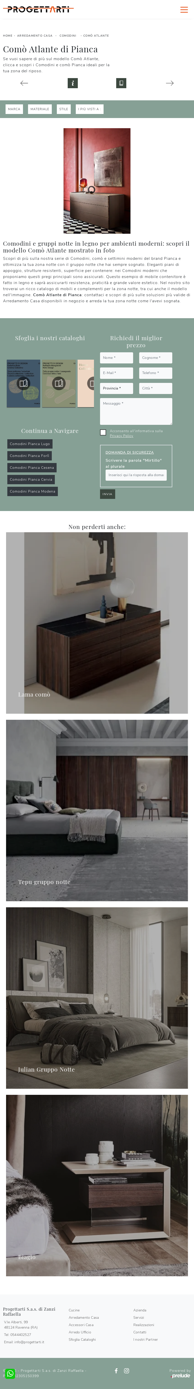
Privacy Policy (121, 436)
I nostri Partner (145, 1339)
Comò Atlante (96, 36)
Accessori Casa (81, 1325)
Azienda (139, 1310)
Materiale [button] (40, 109)
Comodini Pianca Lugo (30, 444)
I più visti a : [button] (89, 109)
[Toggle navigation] (184, 9)
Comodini (68, 36)
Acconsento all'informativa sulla (136, 433)
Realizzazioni (143, 1325)
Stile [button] (63, 109)
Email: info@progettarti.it (24, 1342)
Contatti (140, 1332)
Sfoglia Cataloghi (82, 1339)
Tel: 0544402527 (17, 1334)
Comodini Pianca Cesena (32, 467)
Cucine (74, 1310)
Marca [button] (14, 109)
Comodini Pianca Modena (32, 491)
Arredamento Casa (35, 36)
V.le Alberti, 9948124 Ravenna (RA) (21, 1325)
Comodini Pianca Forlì (29, 455)
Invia (108, 494)
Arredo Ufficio (80, 1332)
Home (7, 36)
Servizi (138, 1317)
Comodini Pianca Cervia (31, 479)
